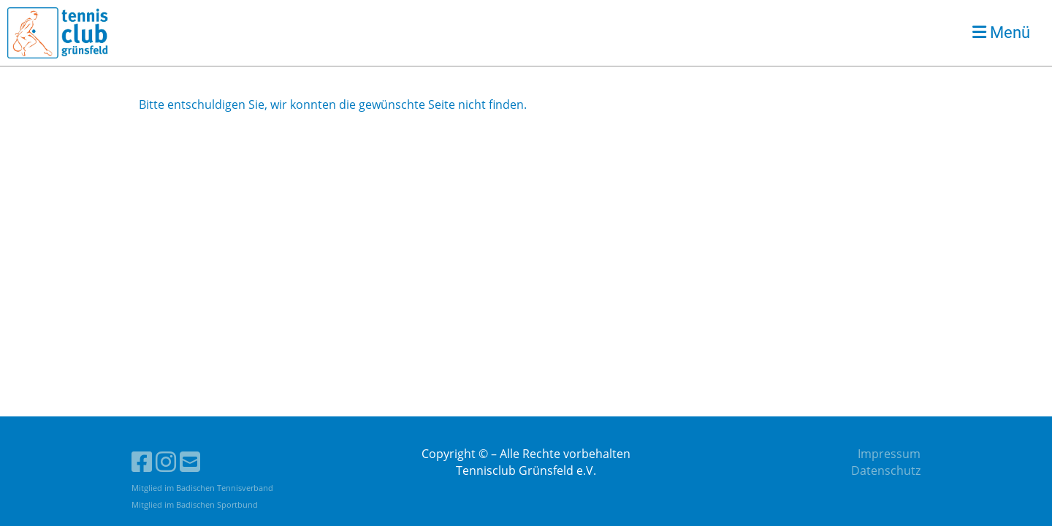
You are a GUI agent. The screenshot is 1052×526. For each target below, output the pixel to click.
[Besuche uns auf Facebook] (142, 461)
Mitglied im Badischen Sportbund (195, 504)
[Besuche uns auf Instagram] (166, 461)
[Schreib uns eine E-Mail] (190, 461)
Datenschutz (885, 470)
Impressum (889, 454)
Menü (1001, 32)
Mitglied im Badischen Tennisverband (202, 487)
